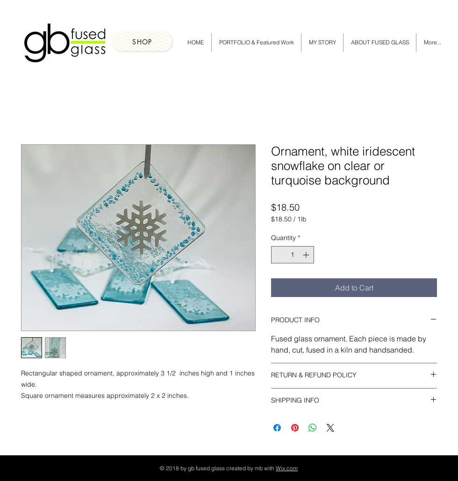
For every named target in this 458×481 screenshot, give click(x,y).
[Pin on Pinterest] (295, 427)
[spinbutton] (292, 255)
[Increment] (307, 255)
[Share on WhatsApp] (312, 427)
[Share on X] (330, 427)
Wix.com (287, 468)
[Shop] (142, 41)
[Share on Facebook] (277, 427)
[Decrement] (278, 255)
